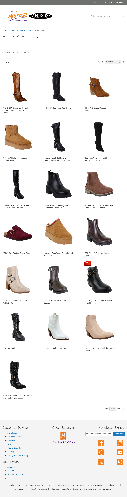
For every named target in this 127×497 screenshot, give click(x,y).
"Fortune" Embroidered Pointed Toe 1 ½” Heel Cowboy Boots (18, 397)
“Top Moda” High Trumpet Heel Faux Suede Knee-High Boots (97, 159)
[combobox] (107, 17)
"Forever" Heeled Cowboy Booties (57, 349)
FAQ (110, 2)
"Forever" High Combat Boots (15, 349)
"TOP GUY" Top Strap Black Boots (57, 108)
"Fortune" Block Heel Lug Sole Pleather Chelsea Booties (56, 207)
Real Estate (12, 478)
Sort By (101, 62)
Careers (10, 471)
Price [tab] (23, 53)
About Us (11, 467)
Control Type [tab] (8, 53)
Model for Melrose (15, 474)
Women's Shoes (25, 31)
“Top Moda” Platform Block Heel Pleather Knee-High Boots (16, 207)
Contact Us (11, 440)
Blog (105, 2)
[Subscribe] (119, 434)
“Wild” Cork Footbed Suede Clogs (16, 254)
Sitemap (10, 452)
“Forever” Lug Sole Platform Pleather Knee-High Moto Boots (57, 159)
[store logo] (30, 17)
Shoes (13, 31)
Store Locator (119, 2)
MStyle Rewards (14, 448)
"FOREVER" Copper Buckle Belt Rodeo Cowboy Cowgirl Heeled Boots (15, 111)
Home (4, 31)
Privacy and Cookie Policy (17, 455)
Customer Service (14, 437)
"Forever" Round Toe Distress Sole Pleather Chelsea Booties (98, 207)
